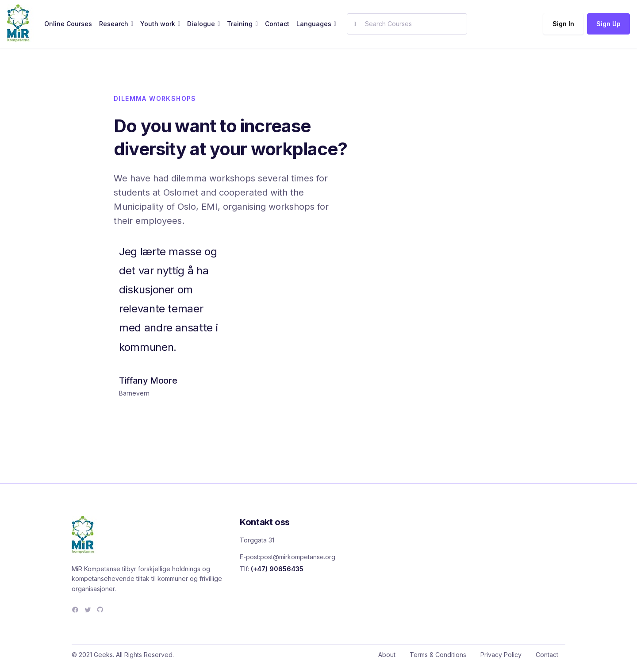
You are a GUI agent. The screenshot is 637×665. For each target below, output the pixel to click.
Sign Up (608, 23)
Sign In (563, 23)
